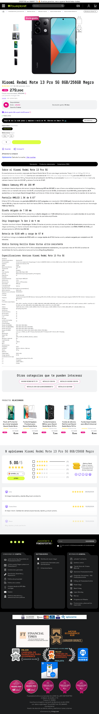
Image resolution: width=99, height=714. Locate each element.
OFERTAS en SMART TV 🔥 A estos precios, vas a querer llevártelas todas (49, 1)
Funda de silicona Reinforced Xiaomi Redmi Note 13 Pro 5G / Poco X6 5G (69, 425)
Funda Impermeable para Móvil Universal (88, 423)
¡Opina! (28, 86)
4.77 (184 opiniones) (17, 86)
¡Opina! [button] (16, 478)
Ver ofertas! (89, 120)
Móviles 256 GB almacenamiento (40, 387)
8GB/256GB (7, 129)
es (78, 6)
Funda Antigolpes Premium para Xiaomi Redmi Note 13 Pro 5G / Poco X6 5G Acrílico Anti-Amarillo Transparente (30, 428)
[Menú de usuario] (88, 6)
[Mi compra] (95, 6)
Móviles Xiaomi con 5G (69, 381)
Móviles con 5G (49, 381)
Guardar (8, 149)
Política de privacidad (77, 545)
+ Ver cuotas (31, 157)
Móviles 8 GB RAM (65, 387)
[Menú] (3, 6)
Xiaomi (4, 98)
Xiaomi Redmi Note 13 (29, 381)
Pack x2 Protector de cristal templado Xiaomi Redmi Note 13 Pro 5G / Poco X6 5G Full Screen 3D (10, 426)
